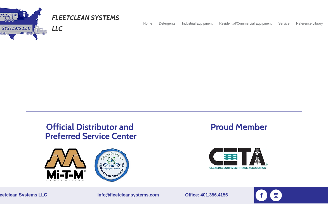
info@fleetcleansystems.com (128, 195)
